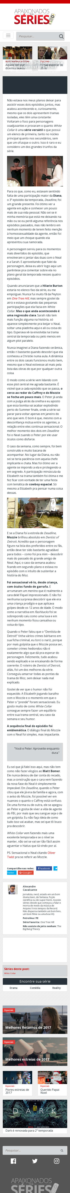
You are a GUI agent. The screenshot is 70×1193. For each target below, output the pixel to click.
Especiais (8, 1010)
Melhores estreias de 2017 (27, 1059)
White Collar (10, 973)
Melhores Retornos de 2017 (28, 1027)
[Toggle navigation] (8, 35)
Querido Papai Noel (49, 1091)
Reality (56, 988)
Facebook (44, 868)
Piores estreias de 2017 (17, 1091)
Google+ (26, 872)
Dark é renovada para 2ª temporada (29, 1130)
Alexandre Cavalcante (26, 71)
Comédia (35, 988)
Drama (13, 988)
